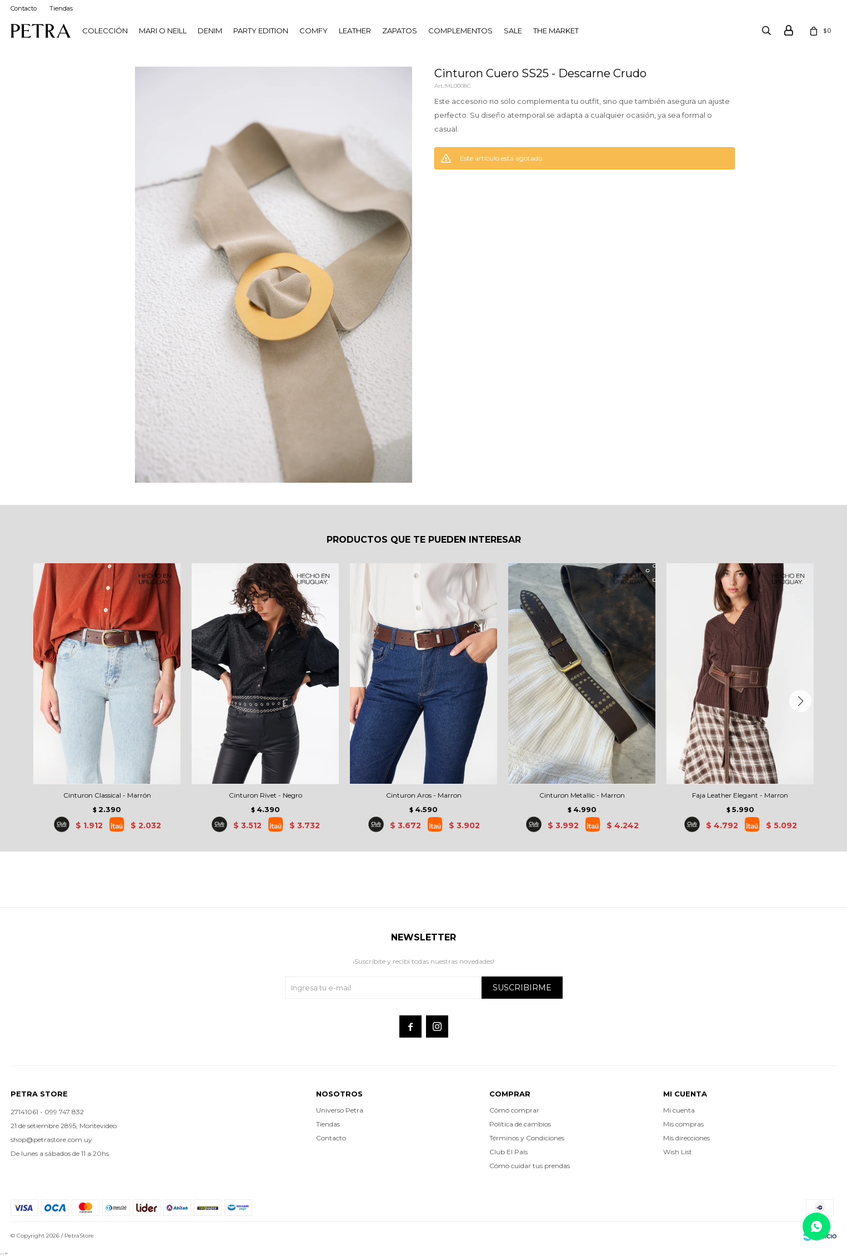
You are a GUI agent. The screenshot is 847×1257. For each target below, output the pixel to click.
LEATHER (355, 30)
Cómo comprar (514, 1110)
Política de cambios (520, 1124)
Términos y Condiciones (526, 1138)
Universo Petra (339, 1110)
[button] (800, 701)
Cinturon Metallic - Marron (582, 795)
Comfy (313, 30)
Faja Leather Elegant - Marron (740, 795)
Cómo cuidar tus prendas (529, 1165)
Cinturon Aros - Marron (424, 795)
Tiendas (61, 8)
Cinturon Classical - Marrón (107, 795)
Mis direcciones (686, 1138)
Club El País (508, 1152)
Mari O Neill (163, 30)
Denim (210, 30)
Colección (105, 30)
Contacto (24, 8)
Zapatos (399, 30)
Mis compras (683, 1124)
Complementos (460, 30)
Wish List (677, 1152)
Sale (513, 30)
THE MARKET (556, 30)
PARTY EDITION (260, 30)
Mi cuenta (679, 1110)
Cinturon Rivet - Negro (265, 795)
